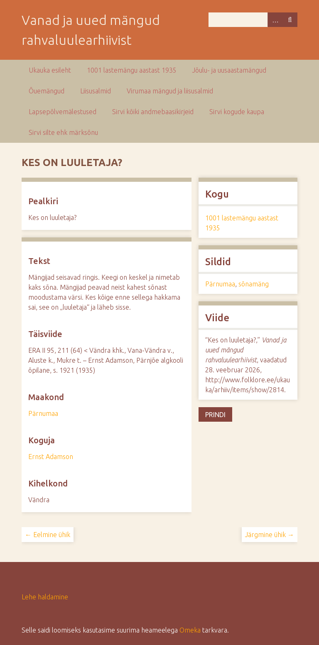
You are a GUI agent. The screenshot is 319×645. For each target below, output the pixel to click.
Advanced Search (274, 19)
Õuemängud (46, 91)
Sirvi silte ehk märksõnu (63, 132)
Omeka (190, 630)
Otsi (289, 19)
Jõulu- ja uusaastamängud (229, 70)
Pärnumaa (43, 413)
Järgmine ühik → (269, 534)
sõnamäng (253, 284)
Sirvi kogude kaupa (236, 111)
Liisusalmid (95, 91)
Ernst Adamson (50, 456)
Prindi (215, 414)
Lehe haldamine (45, 597)
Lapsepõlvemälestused (62, 111)
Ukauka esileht (50, 70)
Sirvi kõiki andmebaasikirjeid (153, 111)
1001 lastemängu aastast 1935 (132, 70)
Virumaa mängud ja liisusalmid (170, 91)
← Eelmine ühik (47, 534)
